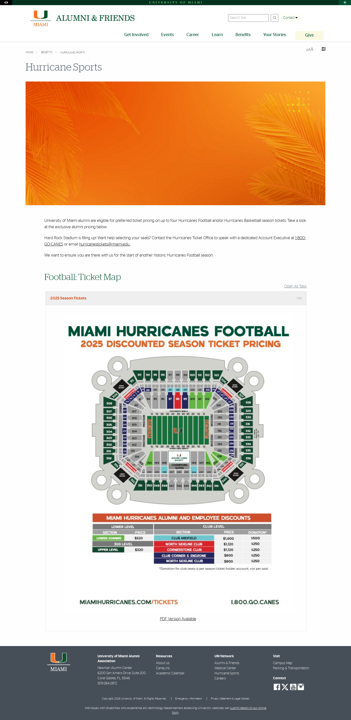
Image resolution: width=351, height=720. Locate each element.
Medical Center (225, 668)
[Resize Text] (309, 49)
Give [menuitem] (309, 35)
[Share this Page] (321, 49)
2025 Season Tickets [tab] (68, 298)
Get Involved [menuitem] (136, 35)
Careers (220, 678)
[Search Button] (275, 18)
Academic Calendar (170, 673)
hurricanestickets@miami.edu (104, 244)
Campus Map (282, 663)
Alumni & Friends (226, 663)
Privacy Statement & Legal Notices (230, 698)
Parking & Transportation (291, 668)
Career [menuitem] (192, 35)
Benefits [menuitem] (243, 35)
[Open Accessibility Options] (6, 2)
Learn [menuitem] (217, 35)
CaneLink (163, 668)
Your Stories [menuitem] (274, 35)
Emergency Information (188, 698)
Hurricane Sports (72, 52)
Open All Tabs (295, 286)
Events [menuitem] (167, 35)
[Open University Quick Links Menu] (345, 2)
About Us (162, 663)
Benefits (47, 52)
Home (30, 52)
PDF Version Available (178, 619)
